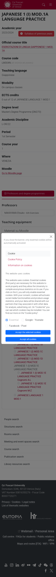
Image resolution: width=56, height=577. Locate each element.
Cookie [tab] (11, 253)
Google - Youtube (34, 320)
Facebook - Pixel (17, 325)
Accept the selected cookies (28, 332)
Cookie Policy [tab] (15, 259)
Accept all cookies (28, 339)
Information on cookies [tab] (20, 265)
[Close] (51, 236)
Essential (14, 320)
